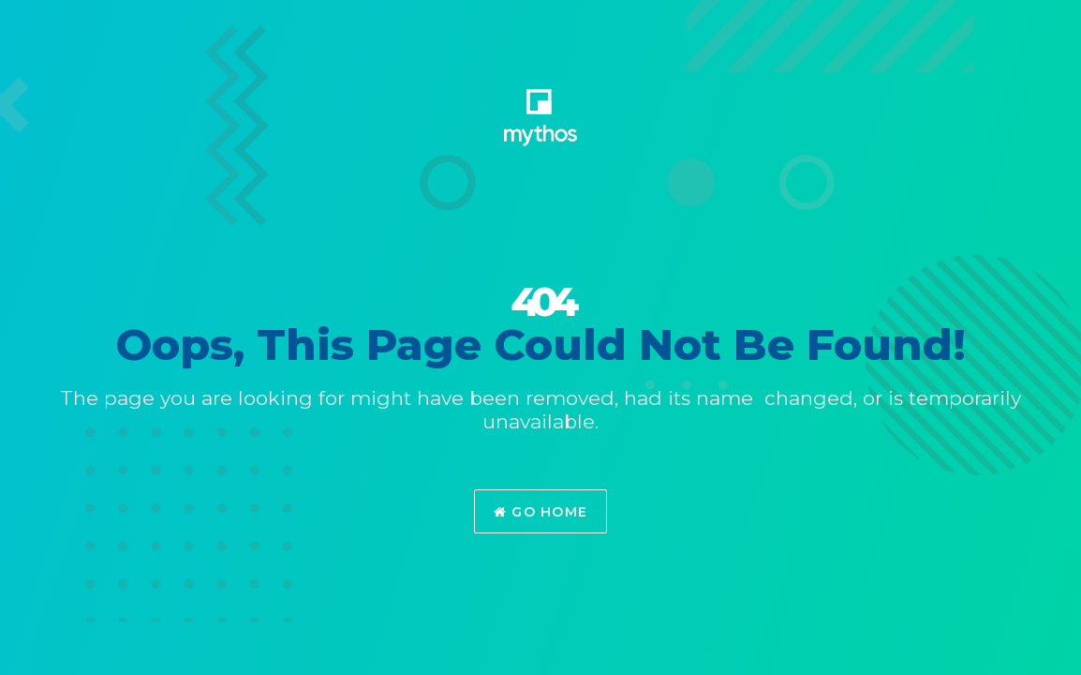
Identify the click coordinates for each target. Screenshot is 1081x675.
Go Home (541, 511)
